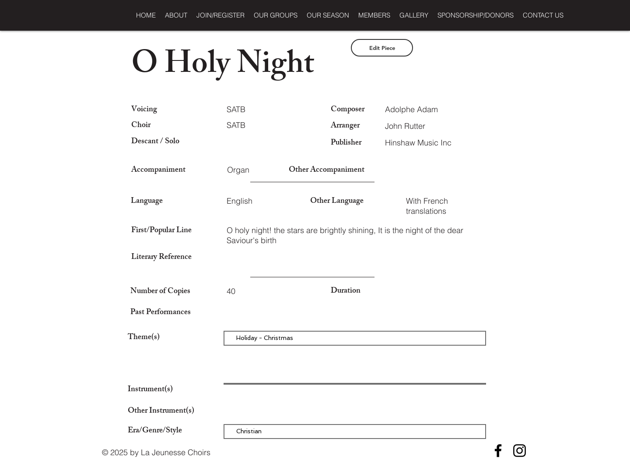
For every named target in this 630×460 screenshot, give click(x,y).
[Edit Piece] (382, 48)
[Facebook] (498, 450)
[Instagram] (519, 450)
